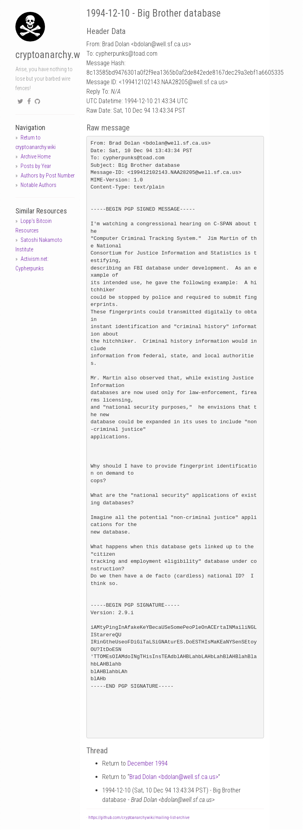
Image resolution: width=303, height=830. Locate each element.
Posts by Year (36, 166)
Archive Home (35, 156)
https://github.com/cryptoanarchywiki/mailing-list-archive (138, 817)
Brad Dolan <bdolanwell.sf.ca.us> (173, 777)
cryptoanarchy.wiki (52, 54)
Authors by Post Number (48, 175)
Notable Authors (38, 185)
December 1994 (147, 763)
